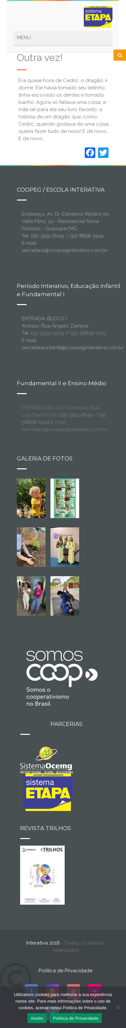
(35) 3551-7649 (76, 415)
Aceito (37, 1018)
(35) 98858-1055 (88, 333)
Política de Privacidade (65, 971)
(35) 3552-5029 (47, 333)
